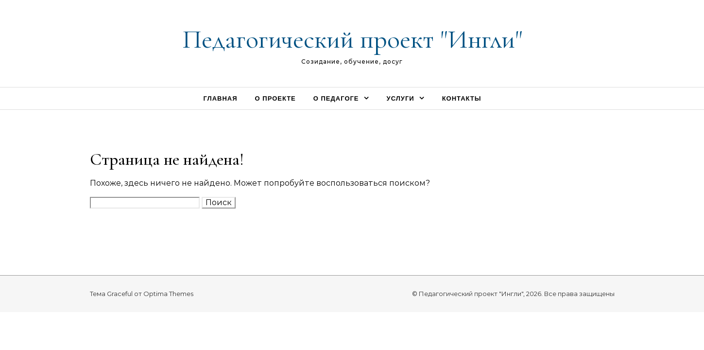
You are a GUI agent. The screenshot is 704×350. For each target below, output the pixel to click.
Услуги (400, 98)
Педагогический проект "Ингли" (352, 39)
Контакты (461, 98)
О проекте (275, 98)
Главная (220, 98)
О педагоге (336, 98)
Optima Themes (168, 294)
